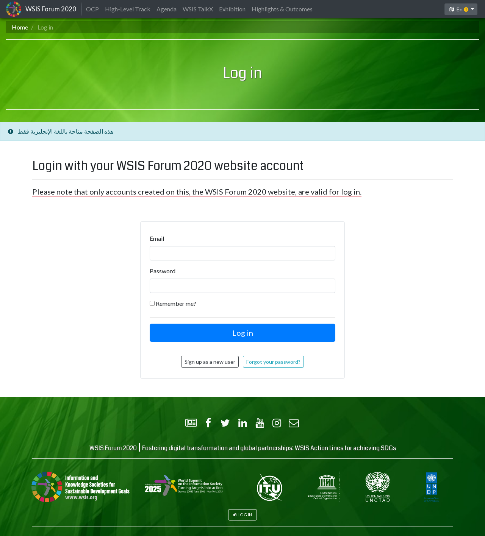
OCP (92, 8)
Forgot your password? (273, 361)
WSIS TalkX (198, 8)
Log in (245, 514)
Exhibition (232, 8)
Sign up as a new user (210, 361)
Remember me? (176, 303)
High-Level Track (127, 8)
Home (20, 27)
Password (162, 270)
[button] (460, 9)
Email (157, 238)
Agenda (166, 8)
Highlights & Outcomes (282, 8)
